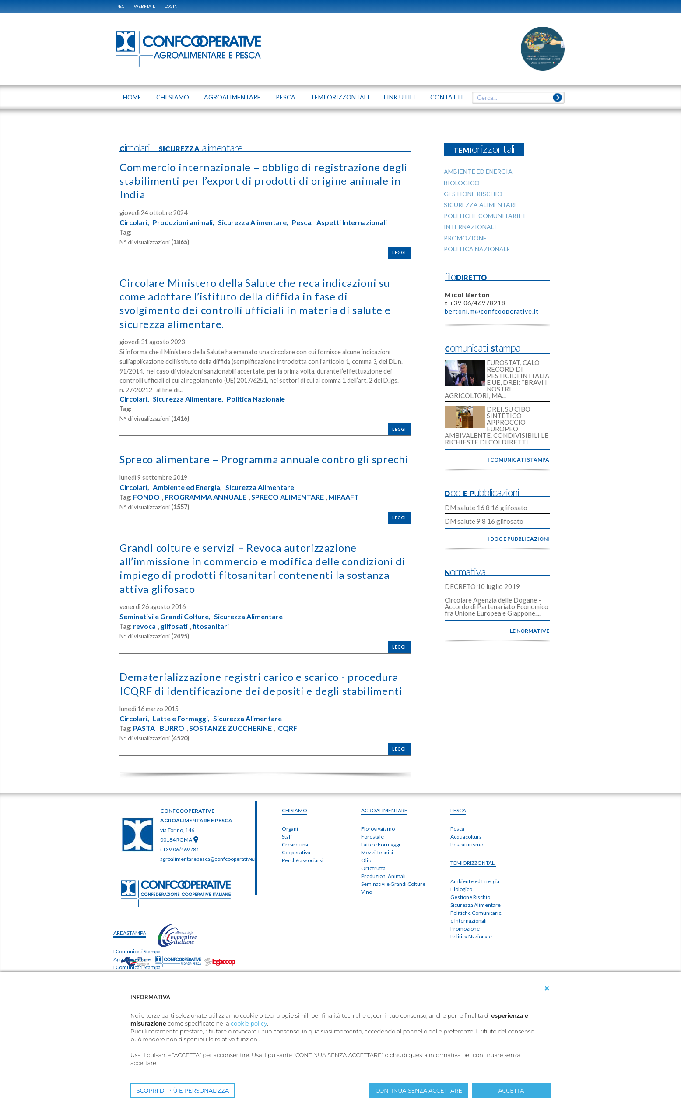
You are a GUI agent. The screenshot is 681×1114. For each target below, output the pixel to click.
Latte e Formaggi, (181, 718)
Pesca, (302, 222)
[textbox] (515, 97)
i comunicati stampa (518, 459)
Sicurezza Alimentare (259, 487)
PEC (120, 6)
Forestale (372, 836)
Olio (366, 860)
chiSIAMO (294, 810)
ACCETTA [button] (511, 1090)
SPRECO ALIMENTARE (287, 497)
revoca (144, 626)
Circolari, (134, 222)
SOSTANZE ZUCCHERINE (230, 728)
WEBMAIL (144, 6)
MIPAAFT (343, 497)
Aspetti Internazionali (351, 222)
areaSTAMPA (129, 933)
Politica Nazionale (256, 398)
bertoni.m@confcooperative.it (492, 311)
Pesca (457, 828)
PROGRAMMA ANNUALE (205, 497)
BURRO (172, 728)
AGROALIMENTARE (384, 810)
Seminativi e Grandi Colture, (165, 616)
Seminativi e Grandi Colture (393, 884)
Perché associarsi (302, 860)
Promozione (465, 928)
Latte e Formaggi (380, 844)
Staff (287, 836)
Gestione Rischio (470, 897)
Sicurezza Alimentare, (253, 222)
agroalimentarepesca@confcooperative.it (208, 859)
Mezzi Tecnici (377, 852)
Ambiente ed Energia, (187, 487)
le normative (529, 631)
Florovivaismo (378, 828)
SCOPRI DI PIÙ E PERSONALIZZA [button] (183, 1090)
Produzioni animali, (183, 222)
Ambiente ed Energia (474, 881)
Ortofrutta (373, 868)
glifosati (174, 626)
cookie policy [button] (249, 1023)
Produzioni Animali (383, 876)
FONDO (146, 497)
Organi (290, 828)
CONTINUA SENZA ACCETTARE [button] (419, 1090)
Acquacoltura (466, 836)
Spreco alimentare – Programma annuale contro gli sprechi (263, 459)
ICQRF (286, 728)
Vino (366, 891)
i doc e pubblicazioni (518, 539)
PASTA (144, 728)
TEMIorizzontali (473, 863)
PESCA (458, 810)
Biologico (461, 889)
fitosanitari (211, 626)
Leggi (399, 252)
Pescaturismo (466, 844)
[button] (547, 988)
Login (171, 6)
